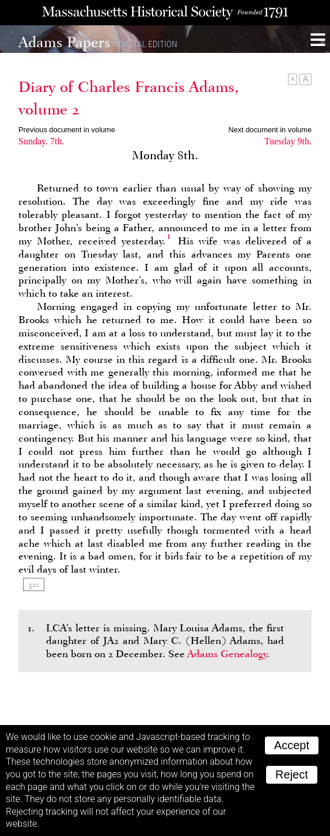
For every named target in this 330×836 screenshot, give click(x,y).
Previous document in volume (66, 129)
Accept (291, 745)
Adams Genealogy (227, 653)
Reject (291, 774)
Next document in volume (270, 129)
